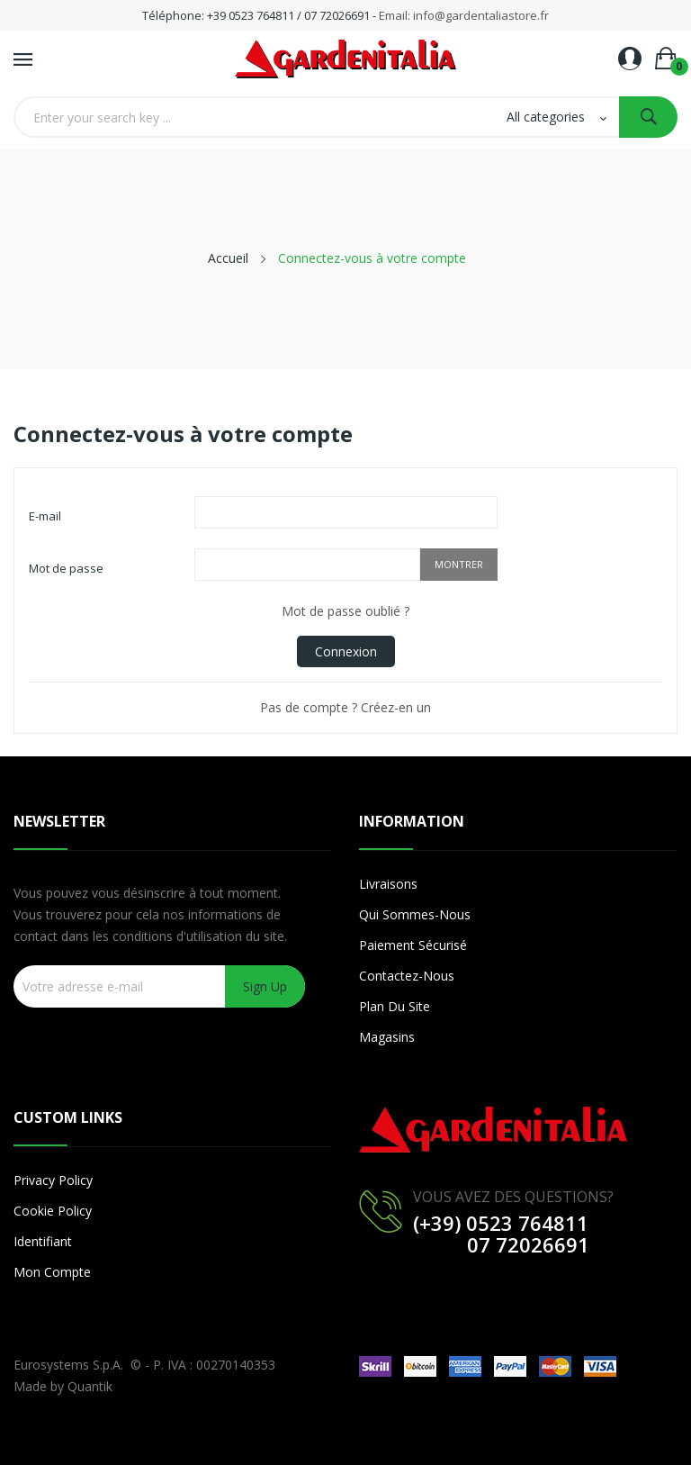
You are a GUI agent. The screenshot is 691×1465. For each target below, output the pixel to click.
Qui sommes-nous (415, 914)
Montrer (459, 564)
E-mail (45, 516)
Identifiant (42, 1241)
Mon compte (52, 1271)
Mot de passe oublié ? (345, 610)
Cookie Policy (52, 1210)
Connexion (346, 651)
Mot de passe (66, 568)
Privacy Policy (53, 1180)
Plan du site (394, 1006)
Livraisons (388, 883)
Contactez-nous (406, 975)
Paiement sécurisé (413, 945)
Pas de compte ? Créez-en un (345, 707)
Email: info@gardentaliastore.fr (464, 15)
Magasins (387, 1036)
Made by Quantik (62, 1386)
